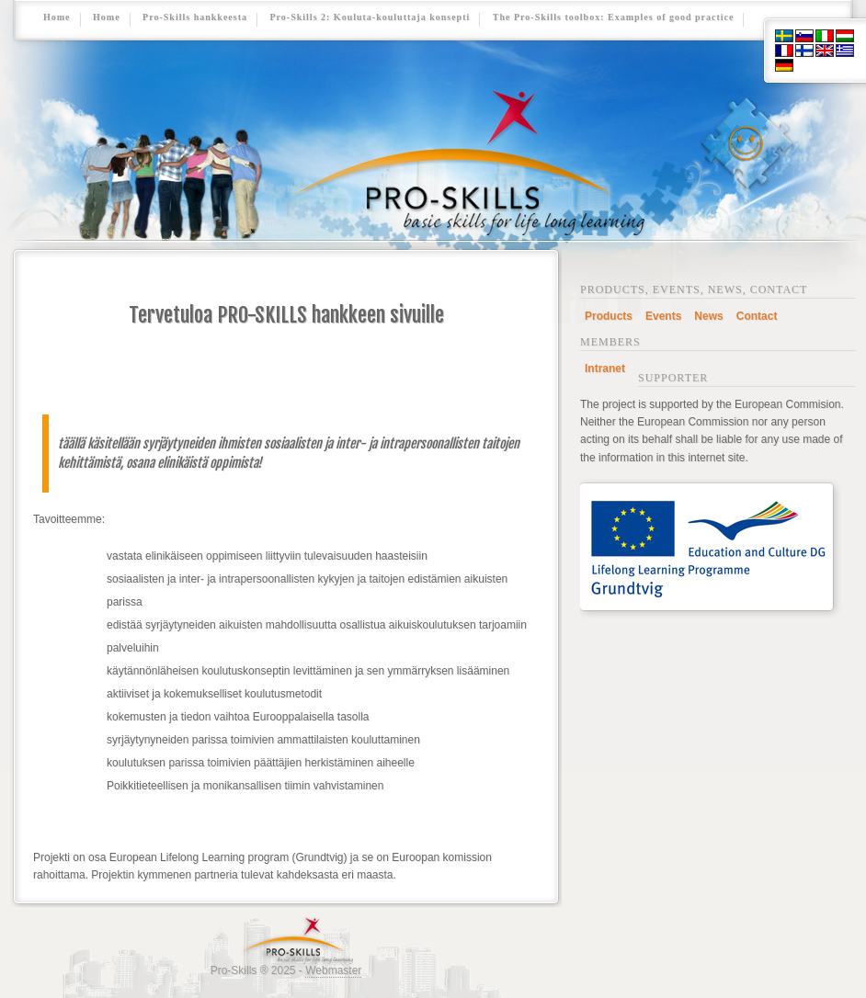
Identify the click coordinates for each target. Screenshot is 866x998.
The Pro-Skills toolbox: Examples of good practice (614, 17)
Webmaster (333, 970)
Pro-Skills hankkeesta (194, 17)
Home (57, 17)
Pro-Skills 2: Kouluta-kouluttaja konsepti (369, 17)
